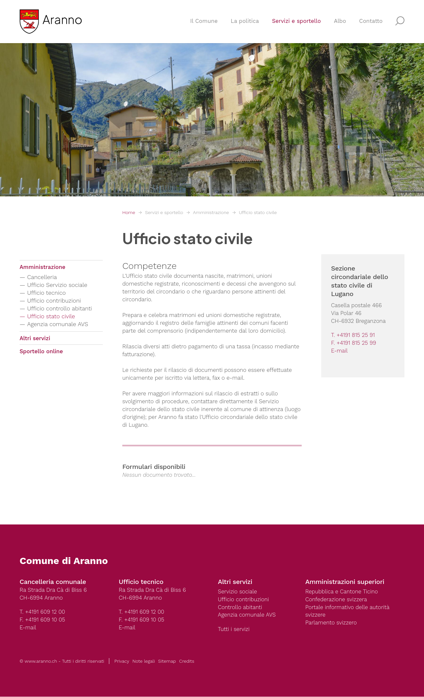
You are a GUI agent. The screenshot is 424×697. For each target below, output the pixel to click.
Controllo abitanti (240, 607)
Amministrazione (211, 212)
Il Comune (204, 21)
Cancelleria (42, 277)
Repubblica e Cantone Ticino (342, 592)
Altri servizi (35, 338)
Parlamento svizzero (331, 623)
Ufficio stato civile (258, 212)
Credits (186, 661)
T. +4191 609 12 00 (43, 612)
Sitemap (167, 661)
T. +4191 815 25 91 (353, 335)
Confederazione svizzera (336, 599)
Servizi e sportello (296, 21)
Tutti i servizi (234, 629)
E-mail (339, 351)
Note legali (143, 661)
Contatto (371, 21)
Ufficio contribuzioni (54, 300)
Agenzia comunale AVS (58, 324)
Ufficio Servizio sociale (58, 285)
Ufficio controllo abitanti (60, 308)
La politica (245, 21)
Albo (340, 21)
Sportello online (41, 352)
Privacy (121, 661)
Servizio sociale (237, 592)
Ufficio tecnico (47, 293)
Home (128, 212)
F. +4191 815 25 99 (354, 343)
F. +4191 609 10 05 (43, 620)
